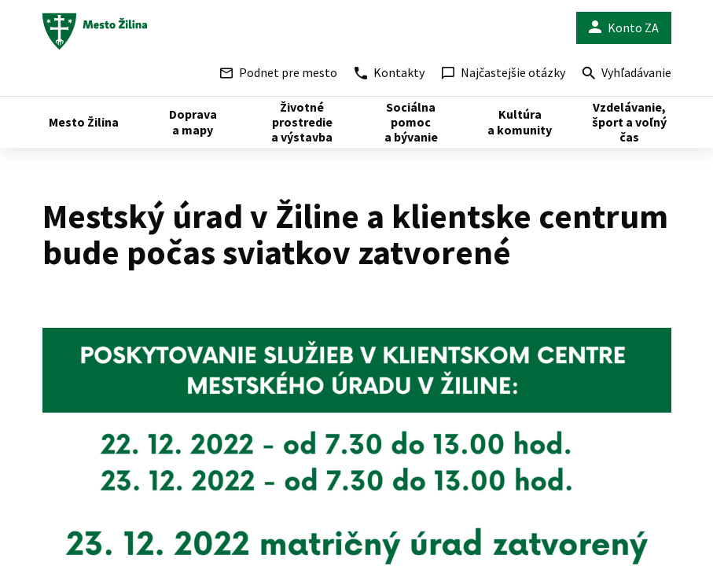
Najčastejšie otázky (503, 72)
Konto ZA (624, 28)
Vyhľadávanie (627, 74)
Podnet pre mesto (278, 72)
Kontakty (389, 72)
